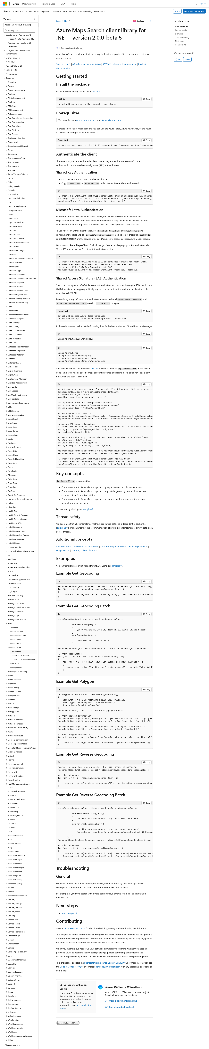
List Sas (94, 368)
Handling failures (137, 546)
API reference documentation (86, 64)
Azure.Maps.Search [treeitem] (20, 639)
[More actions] (150, 21)
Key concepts (181, 30)
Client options (63, 546)
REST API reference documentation (120, 64)
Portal (177, 11)
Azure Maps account (111, 120)
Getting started (181, 26)
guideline (61, 527)
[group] (104, 145)
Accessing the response (85, 546)
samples (87, 509)
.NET (66, 21)
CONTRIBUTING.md (73, 928)
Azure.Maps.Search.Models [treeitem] (24, 643)
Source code (62, 64)
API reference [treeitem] (11, 57)
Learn (58, 21)
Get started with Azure (194, 11)
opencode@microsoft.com (107, 966)
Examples (179, 33)
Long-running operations (112, 546)
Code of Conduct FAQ (70, 966)
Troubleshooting (182, 37)
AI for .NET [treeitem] (10, 45)
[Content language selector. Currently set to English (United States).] (16, 1045)
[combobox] (20, 25)
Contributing (180, 44)
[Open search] (196, 3)
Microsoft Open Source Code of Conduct (104, 962)
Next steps (179, 41)
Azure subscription (85, 120)
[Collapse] (34, 18)
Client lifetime (88, 550)
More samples (68, 913)
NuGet (95, 91)
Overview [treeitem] (12, 65)
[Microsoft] (5, 4)
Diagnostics (62, 550)
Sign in (203, 3)
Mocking (75, 550)
